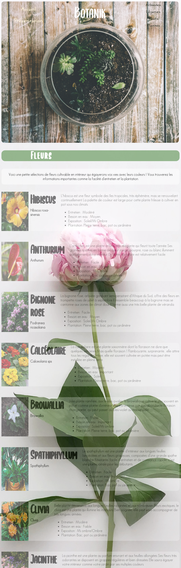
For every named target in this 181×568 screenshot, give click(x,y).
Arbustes (153, 5)
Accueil (28, 10)
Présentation (28, 21)
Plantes (153, 26)
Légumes (153, 12)
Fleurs (153, 19)
